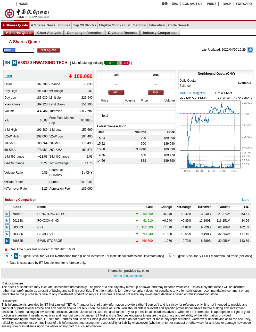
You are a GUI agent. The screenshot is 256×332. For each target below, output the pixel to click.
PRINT (211, 4)
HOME (23, 4)
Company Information (84, 33)
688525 (18, 241)
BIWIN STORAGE (49, 241)
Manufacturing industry (87, 63)
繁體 (164, 4)
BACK (227, 4)
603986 (18, 234)
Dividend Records (122, 33)
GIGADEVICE (47, 234)
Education (157, 25)
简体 (175, 4)
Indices (64, 25)
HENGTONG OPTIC (51, 214)
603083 (18, 227)
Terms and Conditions (128, 276)
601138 (18, 220)
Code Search (178, 25)
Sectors (139, 25)
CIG (40, 227)
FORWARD (244, 4)
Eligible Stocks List (114, 25)
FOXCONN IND (48, 220)
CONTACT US (193, 4)
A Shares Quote (15, 25)
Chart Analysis (49, 33)
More (245, 200)
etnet (145, 271)
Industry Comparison (160, 33)
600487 (18, 214)
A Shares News (43, 25)
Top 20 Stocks (84, 25)
